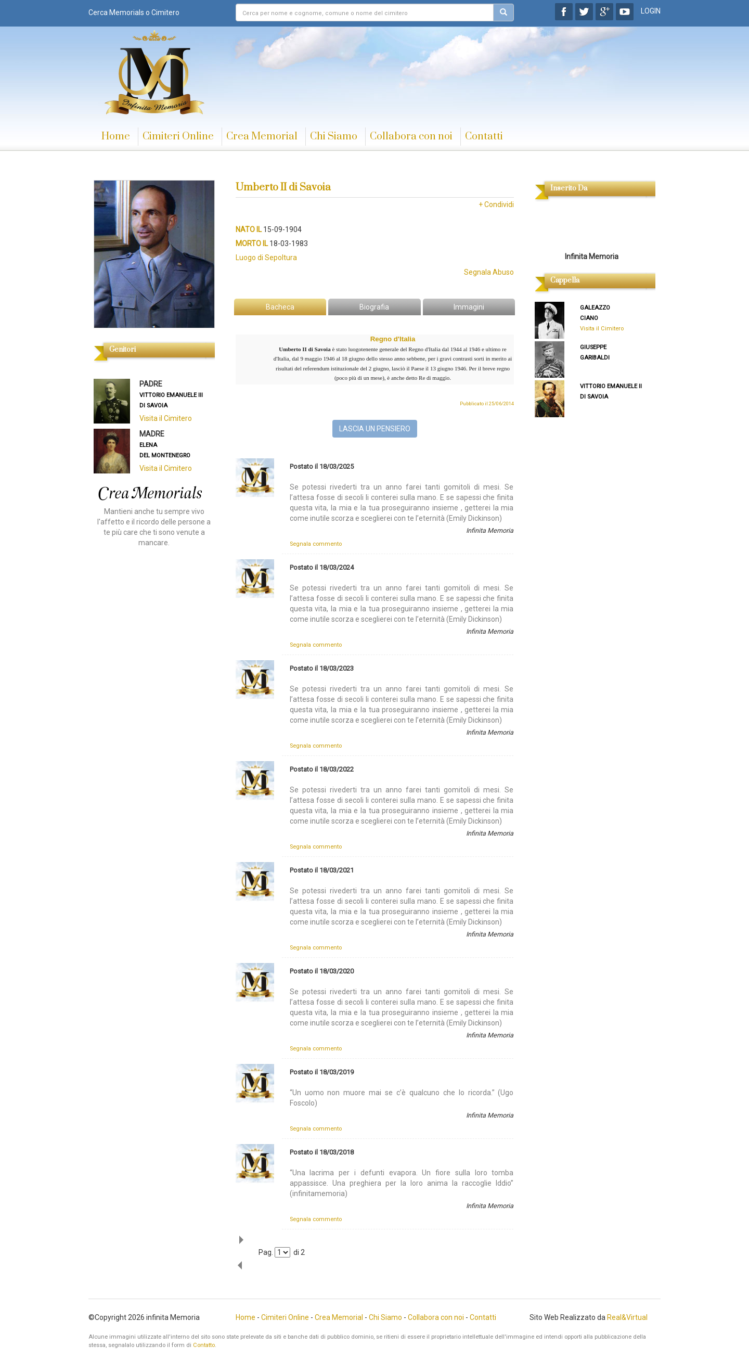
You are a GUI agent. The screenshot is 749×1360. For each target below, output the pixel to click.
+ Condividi (496, 204)
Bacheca (280, 307)
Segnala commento (316, 544)
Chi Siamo (333, 136)
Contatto (204, 1345)
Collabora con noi (411, 136)
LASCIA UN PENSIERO (374, 429)
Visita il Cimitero (165, 418)
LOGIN (651, 11)
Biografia (374, 307)
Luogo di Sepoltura (266, 257)
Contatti (484, 136)
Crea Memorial (262, 136)
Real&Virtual (627, 1317)
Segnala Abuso (489, 272)
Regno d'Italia (393, 339)
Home (115, 136)
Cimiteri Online (178, 136)
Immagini (469, 307)
